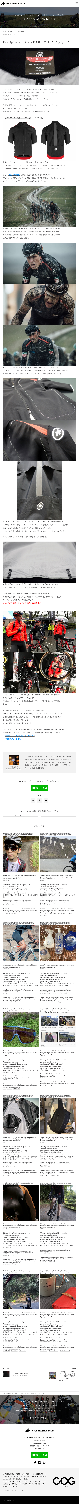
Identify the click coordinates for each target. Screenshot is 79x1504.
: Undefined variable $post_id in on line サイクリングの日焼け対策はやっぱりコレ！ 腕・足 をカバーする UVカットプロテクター (56, 1239)
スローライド (44, 913)
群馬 (70, 913)
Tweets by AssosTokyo (20, 815)
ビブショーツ (15, 1264)
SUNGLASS (16, 1088)
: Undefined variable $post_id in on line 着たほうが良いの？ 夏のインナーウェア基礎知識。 (20, 891)
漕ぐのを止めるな (63, 913)
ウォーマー (14, 1350)
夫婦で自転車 (53, 913)
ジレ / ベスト (22, 1350)
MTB (4, 1088)
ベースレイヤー (15, 913)
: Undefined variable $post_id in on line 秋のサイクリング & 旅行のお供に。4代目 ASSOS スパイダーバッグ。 (58, 1152)
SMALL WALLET (53, 1350)
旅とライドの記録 (45, 904)
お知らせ (42, 1078)
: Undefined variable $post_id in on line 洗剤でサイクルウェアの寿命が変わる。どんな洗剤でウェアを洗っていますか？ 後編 (57, 979)
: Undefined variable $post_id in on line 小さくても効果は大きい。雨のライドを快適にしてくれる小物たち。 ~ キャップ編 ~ (20, 1152)
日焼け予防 (52, 1262)
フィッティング (11, 1002)
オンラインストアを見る (40, 1418)
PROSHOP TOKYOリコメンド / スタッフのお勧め (54, 993)
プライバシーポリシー (11, 1500)
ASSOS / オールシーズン (10, 34)
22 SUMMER (43, 1002)
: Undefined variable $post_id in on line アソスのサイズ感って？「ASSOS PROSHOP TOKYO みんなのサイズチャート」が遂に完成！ (20, 979)
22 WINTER (43, 1175)
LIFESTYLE (52, 1002)
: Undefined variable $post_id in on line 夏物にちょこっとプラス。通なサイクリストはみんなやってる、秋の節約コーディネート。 (20, 1328)
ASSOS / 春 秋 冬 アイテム (10, 1342)
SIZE (4, 1002)
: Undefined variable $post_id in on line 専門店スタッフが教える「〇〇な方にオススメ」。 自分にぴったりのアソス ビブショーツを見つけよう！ (20, 1240)
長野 (45, 915)
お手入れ (59, 1002)
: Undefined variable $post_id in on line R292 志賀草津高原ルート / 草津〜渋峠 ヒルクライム (57, 891)
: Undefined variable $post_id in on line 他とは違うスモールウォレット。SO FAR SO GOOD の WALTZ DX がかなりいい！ (56, 1328)
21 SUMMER (6, 913)
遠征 (41, 915)
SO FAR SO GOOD (65, 1350)
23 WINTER (6, 1350)
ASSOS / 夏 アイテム (8, 904)
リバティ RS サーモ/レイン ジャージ (18, 118)
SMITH (5, 1080)
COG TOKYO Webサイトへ (14, 1490)
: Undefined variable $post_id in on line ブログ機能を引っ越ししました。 (53, 1065)
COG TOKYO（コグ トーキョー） (19, 1476)
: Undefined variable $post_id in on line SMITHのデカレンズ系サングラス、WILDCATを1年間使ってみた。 (21, 1066)
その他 (5, 993)
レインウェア (6, 1175)
